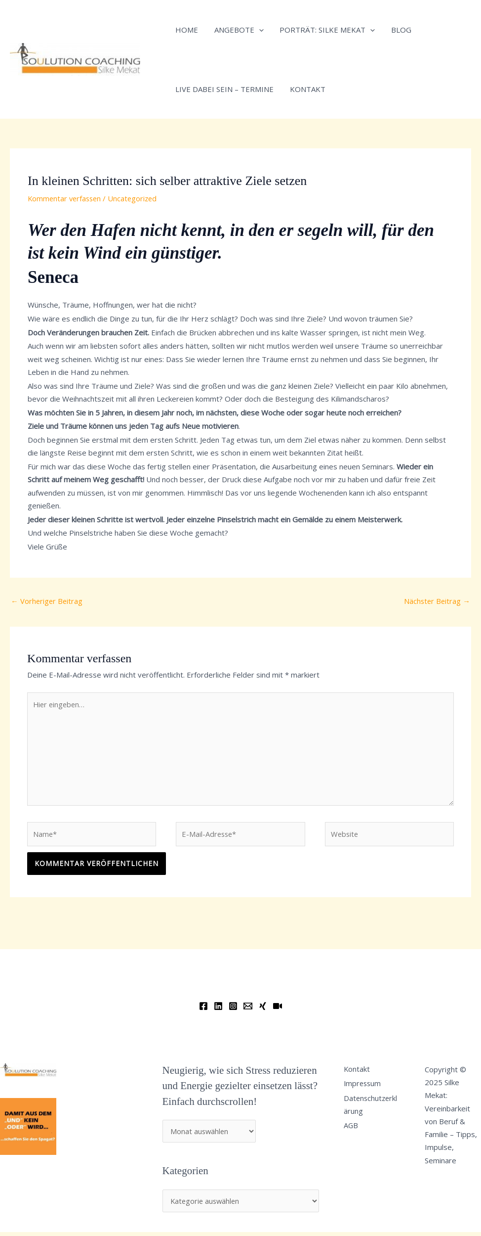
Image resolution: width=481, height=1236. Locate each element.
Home (186, 30)
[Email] (247, 1009)
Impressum (365, 1088)
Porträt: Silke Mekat (324, 29)
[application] (257, 29)
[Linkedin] (218, 1009)
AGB (353, 1132)
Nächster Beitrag (436, 601)
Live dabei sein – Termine (224, 89)
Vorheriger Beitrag (47, 601)
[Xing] (262, 1009)
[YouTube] (277, 1009)
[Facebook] (203, 1009)
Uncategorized (136, 198)
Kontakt (305, 89)
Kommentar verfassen (66, 198)
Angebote (237, 29)
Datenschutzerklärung (373, 1110)
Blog (397, 30)
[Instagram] (233, 1009)
